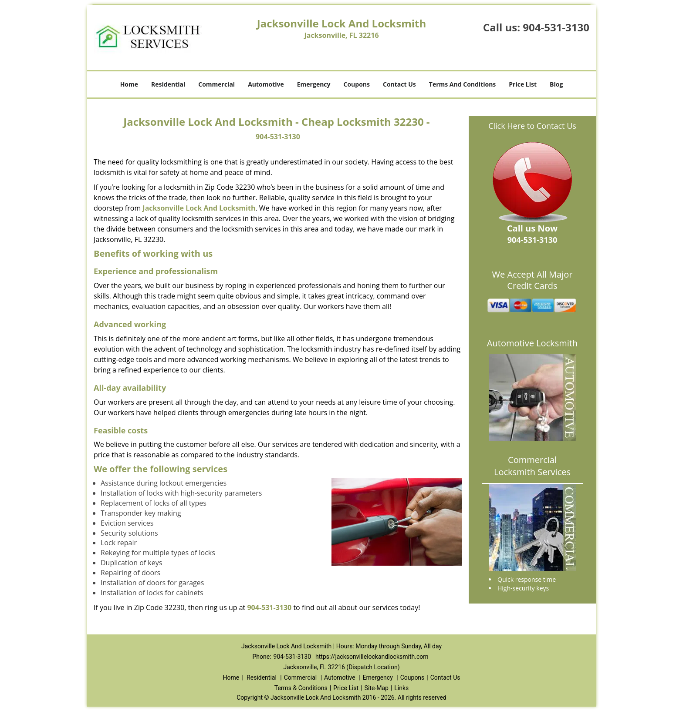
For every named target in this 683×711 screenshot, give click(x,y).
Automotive (266, 84)
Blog (556, 84)
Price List (523, 84)
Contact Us (399, 84)
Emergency (314, 84)
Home (129, 84)
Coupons (357, 84)
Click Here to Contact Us (532, 126)
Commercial (216, 84)
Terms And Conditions (462, 84)
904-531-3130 (556, 27)
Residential (168, 84)
